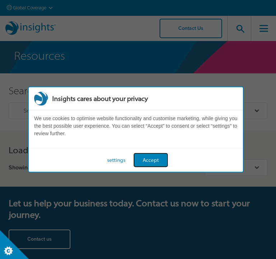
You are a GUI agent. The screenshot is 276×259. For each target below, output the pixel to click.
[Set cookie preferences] (14, 244)
